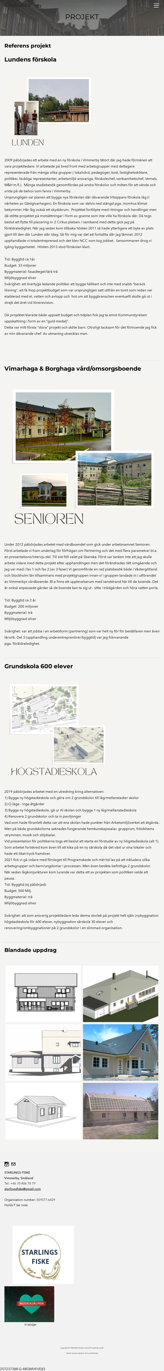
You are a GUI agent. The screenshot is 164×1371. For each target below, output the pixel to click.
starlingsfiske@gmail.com (22, 1189)
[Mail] (13, 1164)
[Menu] (156, 5)
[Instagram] (6, 1164)
